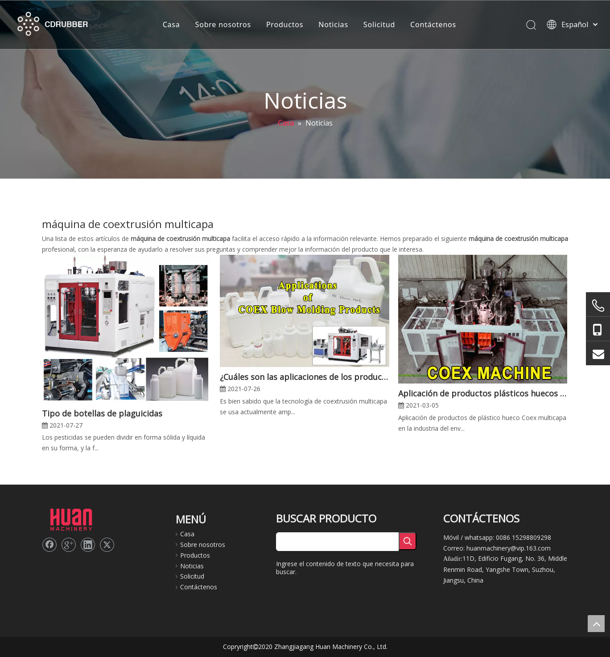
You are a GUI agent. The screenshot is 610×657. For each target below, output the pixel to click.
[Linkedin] (88, 545)
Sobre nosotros (223, 24)
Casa (171, 24)
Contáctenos (433, 24)
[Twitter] (107, 545)
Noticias (333, 24)
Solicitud (379, 24)
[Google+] (69, 545)
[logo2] (71, 519)
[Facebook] (49, 545)
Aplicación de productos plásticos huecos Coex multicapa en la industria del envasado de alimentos (482, 393)
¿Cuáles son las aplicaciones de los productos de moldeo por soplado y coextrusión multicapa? (304, 376)
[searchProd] (337, 541)
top (596, 623)
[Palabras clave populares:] (407, 541)
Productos (284, 24)
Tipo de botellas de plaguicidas (102, 413)
